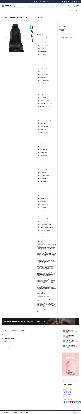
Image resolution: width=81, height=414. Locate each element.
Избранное (13, 20)
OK (51, 409)
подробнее (4, 350)
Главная (3, 14)
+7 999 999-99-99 (55, 1)
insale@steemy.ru (67, 394)
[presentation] (6, 38)
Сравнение (20, 20)
